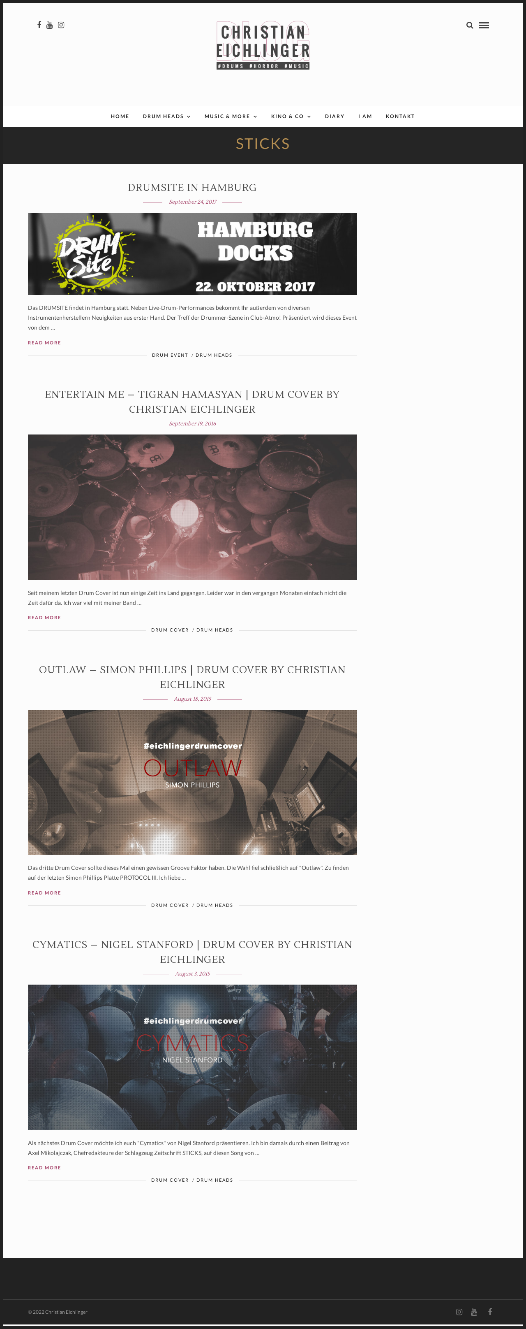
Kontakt (400, 116)
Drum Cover (170, 634)
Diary (335, 116)
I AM (365, 116)
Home (120, 116)
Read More (44, 347)
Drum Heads (163, 116)
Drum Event (170, 359)
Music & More (227, 116)
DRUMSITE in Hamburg (192, 192)
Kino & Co (287, 116)
